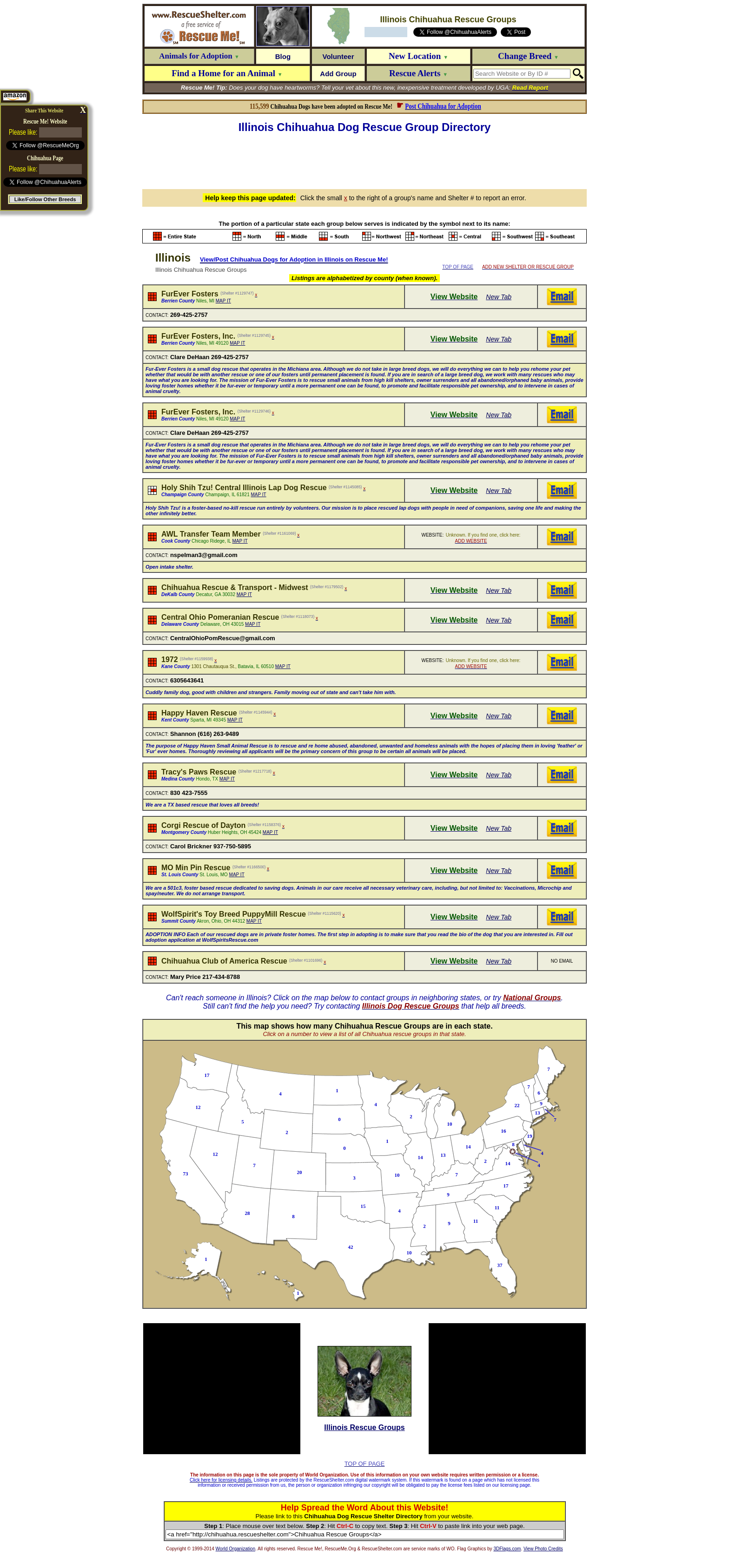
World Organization (235, 1548)
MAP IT (223, 300)
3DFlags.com (507, 1548)
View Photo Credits (543, 1548)
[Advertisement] (364, 160)
